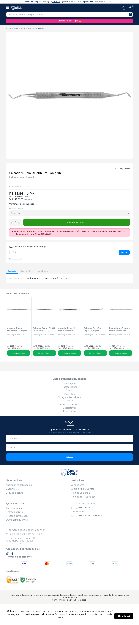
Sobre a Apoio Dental (82, 489)
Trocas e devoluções (17, 516)
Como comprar (14, 508)
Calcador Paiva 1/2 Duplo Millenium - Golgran (66, 329)
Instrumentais (27, 28)
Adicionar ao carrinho (76, 222)
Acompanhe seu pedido (19, 485)
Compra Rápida (18, 353)
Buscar (124, 252)
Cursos (69, 400)
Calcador (40, 28)
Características (26, 271)
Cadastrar (69, 457)
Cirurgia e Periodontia (69, 397)
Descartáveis (69, 408)
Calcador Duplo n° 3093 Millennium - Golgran (44, 329)
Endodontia (69, 411)
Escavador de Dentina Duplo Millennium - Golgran (119, 329)
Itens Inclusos (43, 271)
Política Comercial (80, 493)
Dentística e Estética (69, 404)
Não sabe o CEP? (15, 259)
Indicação (12, 271)
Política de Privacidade (83, 496)
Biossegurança (69, 387)
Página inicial (12, 28)
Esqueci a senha (14, 493)
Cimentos (69, 394)
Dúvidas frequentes (17, 520)
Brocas (69, 390)
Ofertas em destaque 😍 (69, 20)
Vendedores (77, 485)
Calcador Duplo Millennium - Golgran (17, 329)
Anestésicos (69, 383)
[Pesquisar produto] (130, 14)
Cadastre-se (12, 489)
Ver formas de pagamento (23, 203)
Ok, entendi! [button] (123, 616)
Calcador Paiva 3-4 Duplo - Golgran (92, 329)
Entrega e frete (14, 512)
